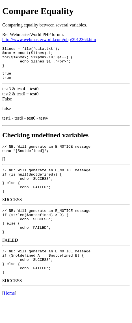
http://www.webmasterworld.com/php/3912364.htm (49, 39)
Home (9, 315)
